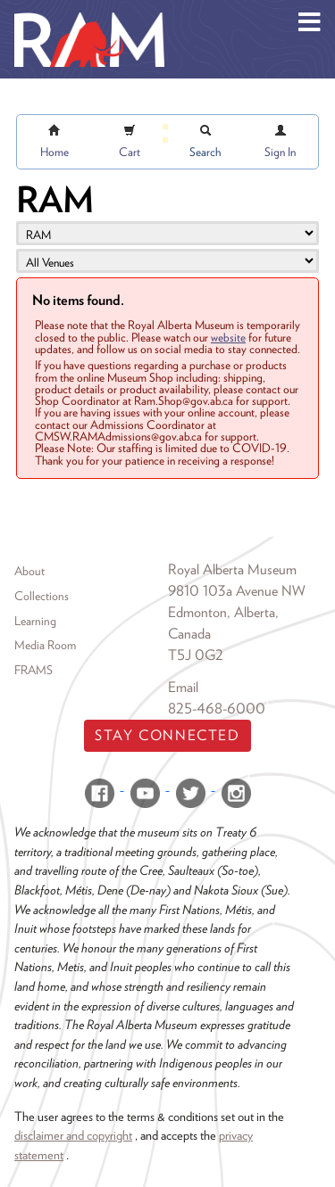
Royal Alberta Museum (232, 569)
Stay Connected (167, 735)
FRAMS (33, 670)
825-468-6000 (216, 708)
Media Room (45, 645)
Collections (41, 596)
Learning (35, 621)
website (228, 337)
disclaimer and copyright (73, 1134)
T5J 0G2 (195, 655)
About (29, 571)
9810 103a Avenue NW (237, 590)
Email (183, 687)
